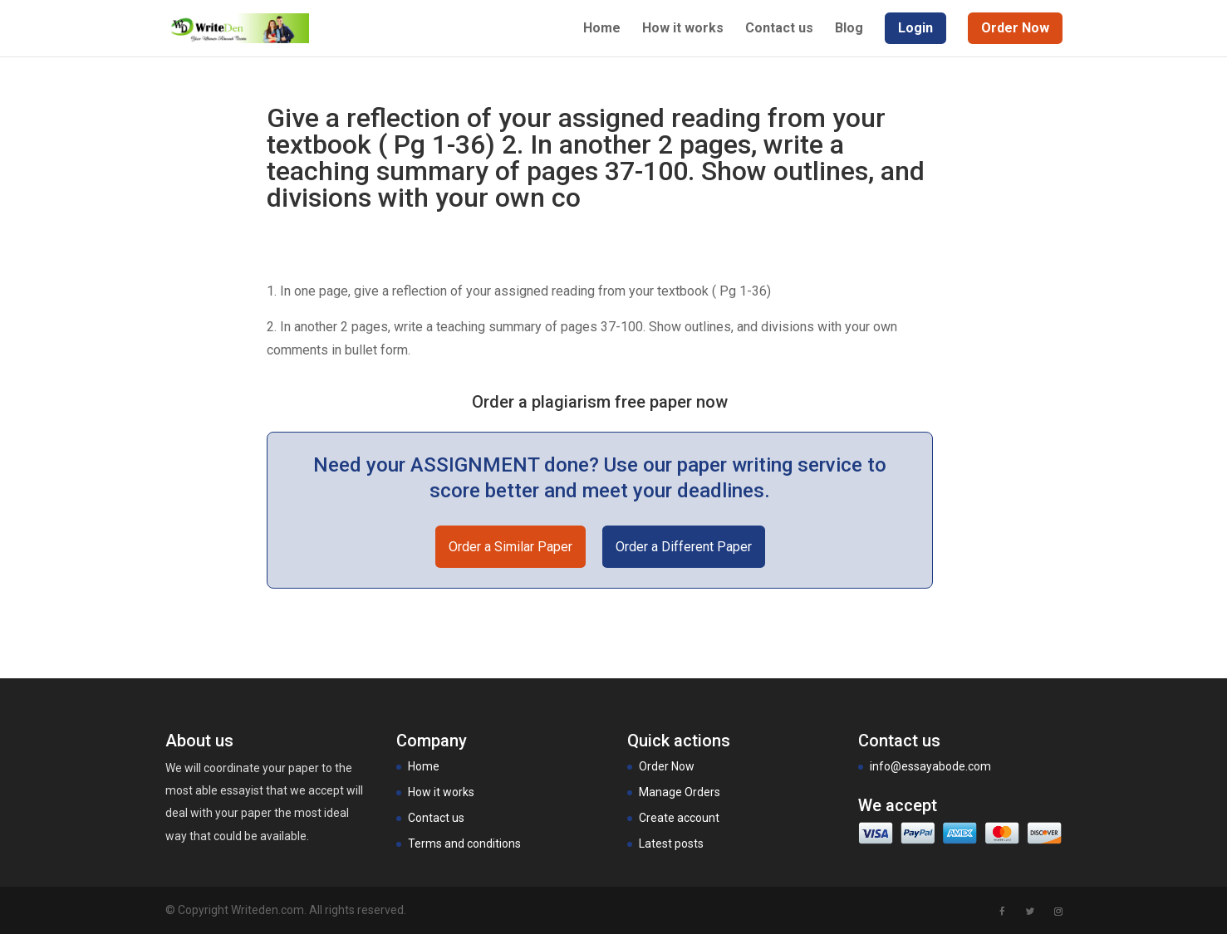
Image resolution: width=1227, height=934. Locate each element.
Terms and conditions (464, 843)
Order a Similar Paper (510, 547)
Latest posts (671, 843)
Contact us (779, 29)
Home (602, 29)
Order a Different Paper (684, 547)
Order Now (666, 766)
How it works (683, 29)
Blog (849, 29)
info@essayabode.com (930, 766)
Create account (679, 817)
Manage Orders (679, 792)
